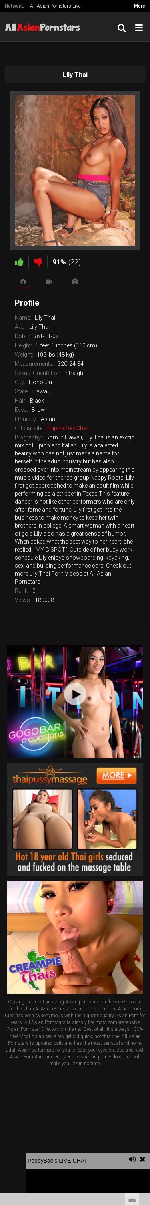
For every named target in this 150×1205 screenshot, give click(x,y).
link (143, 1080)
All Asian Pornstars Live (55, 6)
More (139, 6)
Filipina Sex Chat (67, 428)
